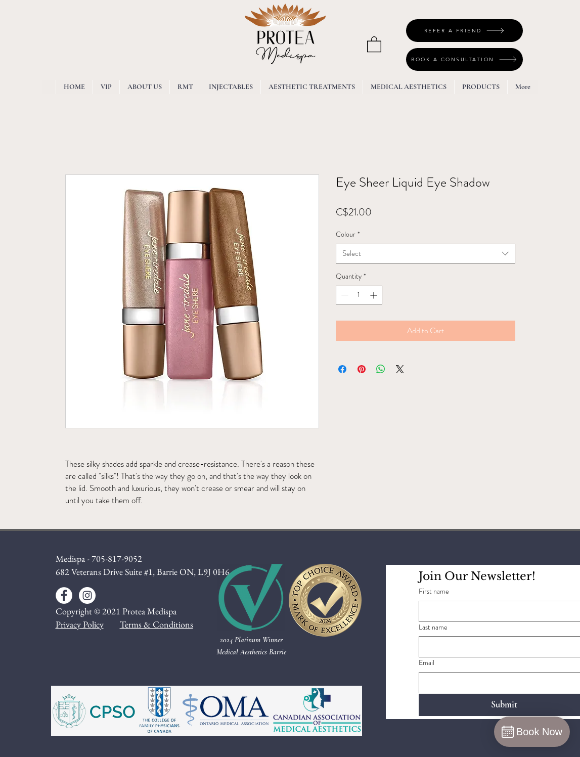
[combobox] (425, 253)
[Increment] (374, 295)
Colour (348, 234)
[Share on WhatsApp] (381, 369)
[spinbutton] (359, 295)
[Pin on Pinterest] (361, 369)
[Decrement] (343, 295)
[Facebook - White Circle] (64, 595)
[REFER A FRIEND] (464, 30)
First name (434, 591)
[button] (374, 43)
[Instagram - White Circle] (87, 595)
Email (426, 662)
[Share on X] (400, 369)
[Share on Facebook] (342, 369)
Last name (433, 627)
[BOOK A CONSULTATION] (464, 59)
